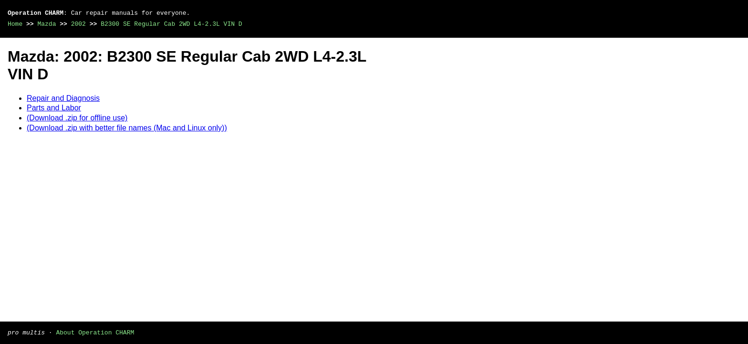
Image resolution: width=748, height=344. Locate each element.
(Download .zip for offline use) (77, 118)
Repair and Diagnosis (63, 98)
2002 (78, 24)
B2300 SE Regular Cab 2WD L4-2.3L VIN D (171, 24)
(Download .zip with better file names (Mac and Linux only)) (127, 128)
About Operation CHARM (95, 332)
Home (15, 24)
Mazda (46, 24)
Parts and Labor (54, 108)
